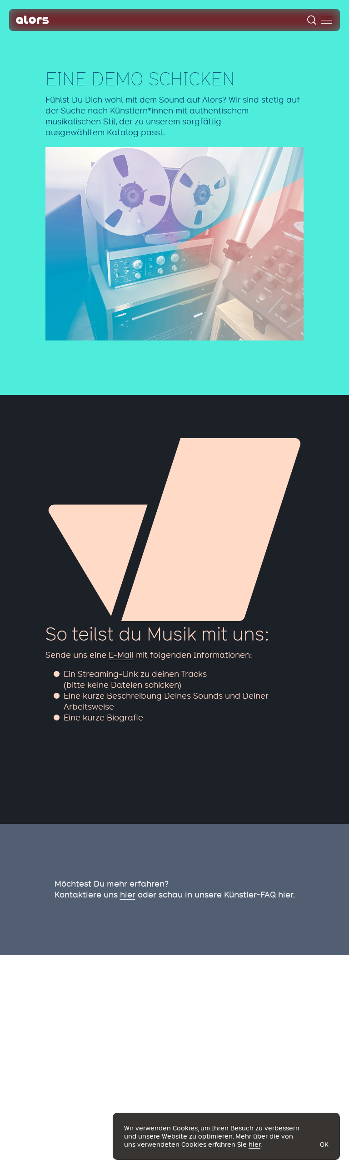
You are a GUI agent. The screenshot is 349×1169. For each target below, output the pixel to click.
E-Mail (121, 655)
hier (127, 894)
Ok (324, 1144)
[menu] (327, 20)
